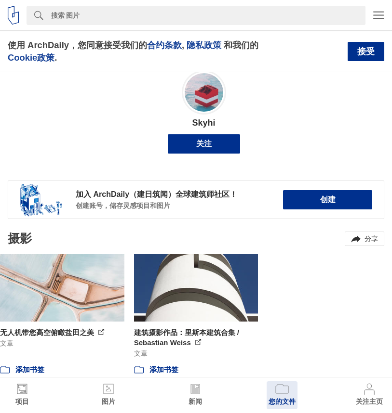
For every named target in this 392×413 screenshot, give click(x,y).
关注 (204, 144)
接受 (366, 51)
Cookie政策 (31, 57)
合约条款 (164, 45)
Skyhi (203, 123)
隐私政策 (204, 45)
